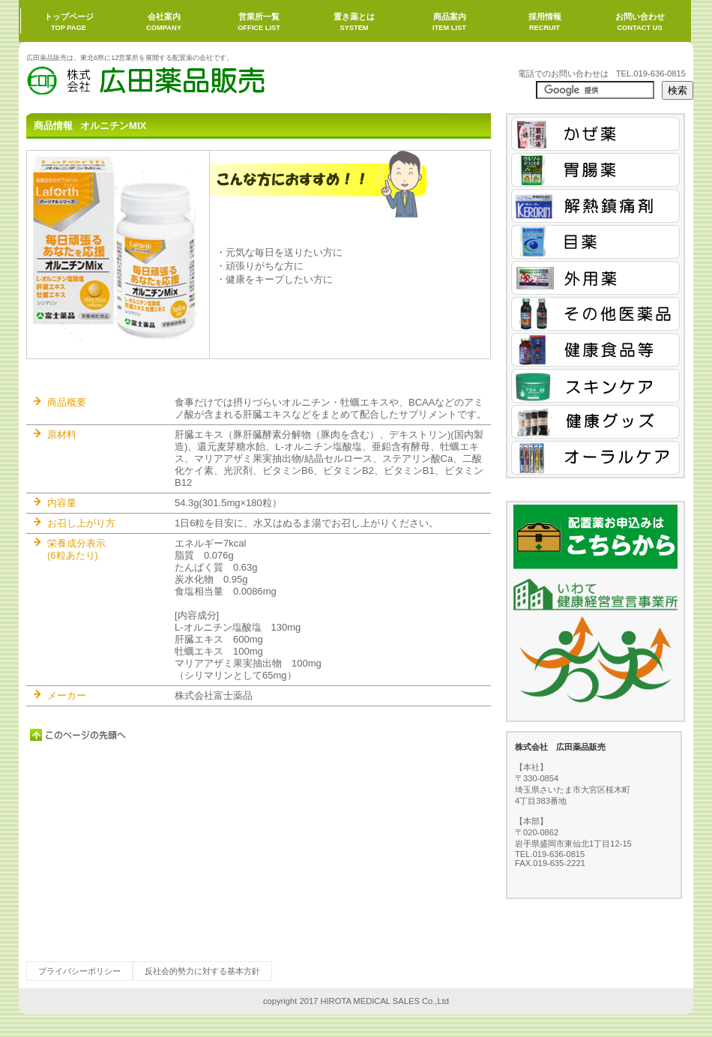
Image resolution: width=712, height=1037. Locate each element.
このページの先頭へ (78, 735)
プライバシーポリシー (79, 971)
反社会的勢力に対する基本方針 (202, 971)
